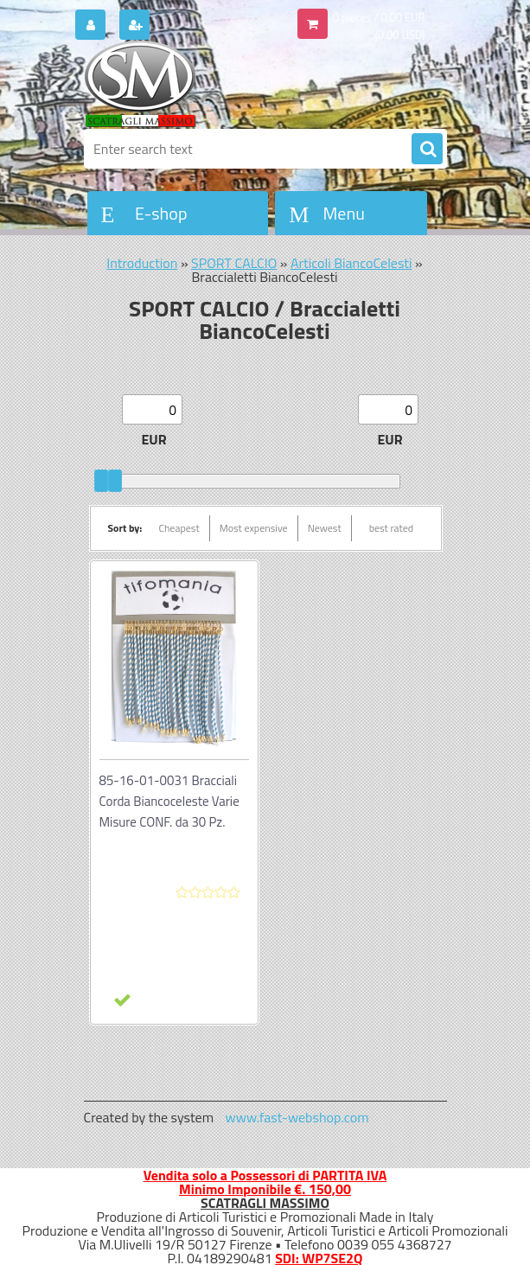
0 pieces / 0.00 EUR (379, 17)
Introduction (141, 262)
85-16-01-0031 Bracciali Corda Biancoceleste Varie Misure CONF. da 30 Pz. (169, 801)
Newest (325, 528)
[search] (427, 149)
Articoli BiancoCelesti (351, 262)
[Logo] (203, 84)
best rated (391, 528)
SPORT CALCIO (234, 262)
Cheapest (178, 528)
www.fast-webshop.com (297, 1117)
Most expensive (254, 528)
